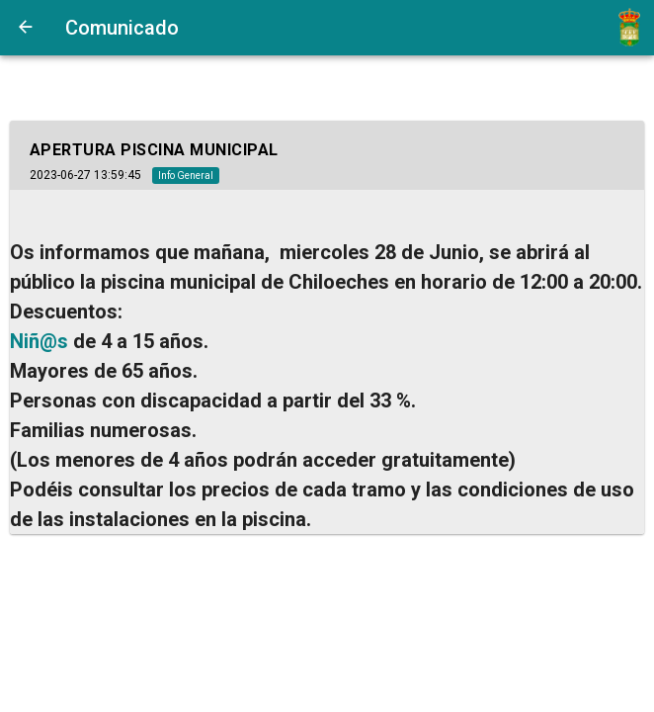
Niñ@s (39, 341)
